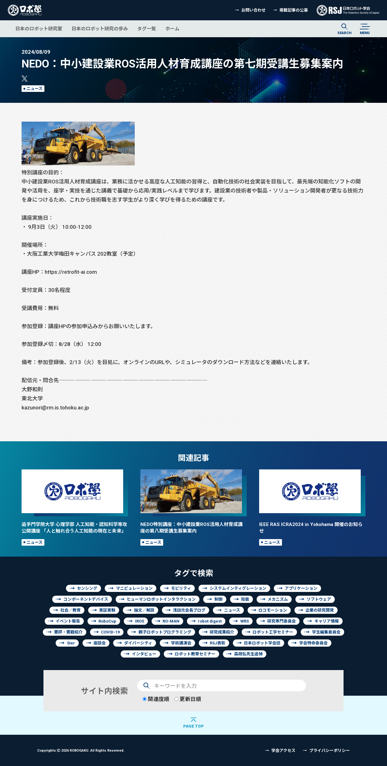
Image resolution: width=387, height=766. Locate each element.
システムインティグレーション (238, 588)
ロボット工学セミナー (273, 632)
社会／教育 (70, 610)
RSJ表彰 (217, 643)
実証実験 (107, 610)
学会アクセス (283, 750)
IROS (139, 621)
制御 (218, 599)
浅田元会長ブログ (189, 610)
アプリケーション (301, 588)
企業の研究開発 (319, 610)
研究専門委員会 (281, 621)
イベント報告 (68, 621)
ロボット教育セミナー (195, 654)
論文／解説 (144, 610)
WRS (244, 621)
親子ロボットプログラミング (164, 632)
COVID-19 (110, 632)
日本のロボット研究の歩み (100, 28)
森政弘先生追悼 (248, 654)
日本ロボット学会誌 (262, 643)
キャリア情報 (326, 621)
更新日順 (187, 699)
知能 (245, 599)
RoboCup (107, 621)
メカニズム (278, 599)
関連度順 (156, 699)
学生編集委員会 (326, 632)
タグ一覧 (146, 28)
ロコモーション (273, 610)
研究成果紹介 (222, 632)
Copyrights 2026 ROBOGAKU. (80, 750)
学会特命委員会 (313, 643)
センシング (87, 588)
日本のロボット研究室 (38, 28)
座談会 (99, 643)
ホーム (172, 28)
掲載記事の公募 (293, 10)
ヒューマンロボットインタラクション (161, 599)
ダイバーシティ (138, 643)
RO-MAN (171, 621)
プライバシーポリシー (329, 750)
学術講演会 (181, 643)
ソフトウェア (319, 599)
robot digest (210, 621)
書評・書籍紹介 (68, 632)
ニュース (35, 89)
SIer (71, 643)
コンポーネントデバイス (85, 599)
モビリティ (181, 588)
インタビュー (144, 654)
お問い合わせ (253, 10)
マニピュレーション (134, 588)
